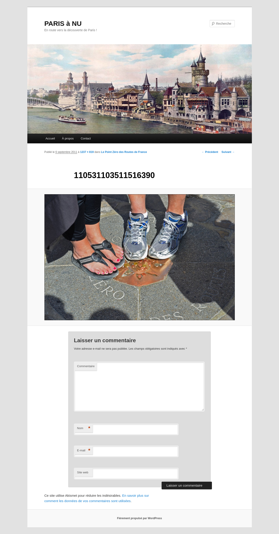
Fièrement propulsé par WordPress (139, 518)
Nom (83, 428)
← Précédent (210, 152)
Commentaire (85, 366)
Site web (82, 472)
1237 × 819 (87, 152)
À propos (68, 138)
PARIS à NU (63, 23)
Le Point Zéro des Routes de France (124, 152)
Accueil (50, 138)
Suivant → (228, 152)
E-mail (83, 450)
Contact (86, 138)
